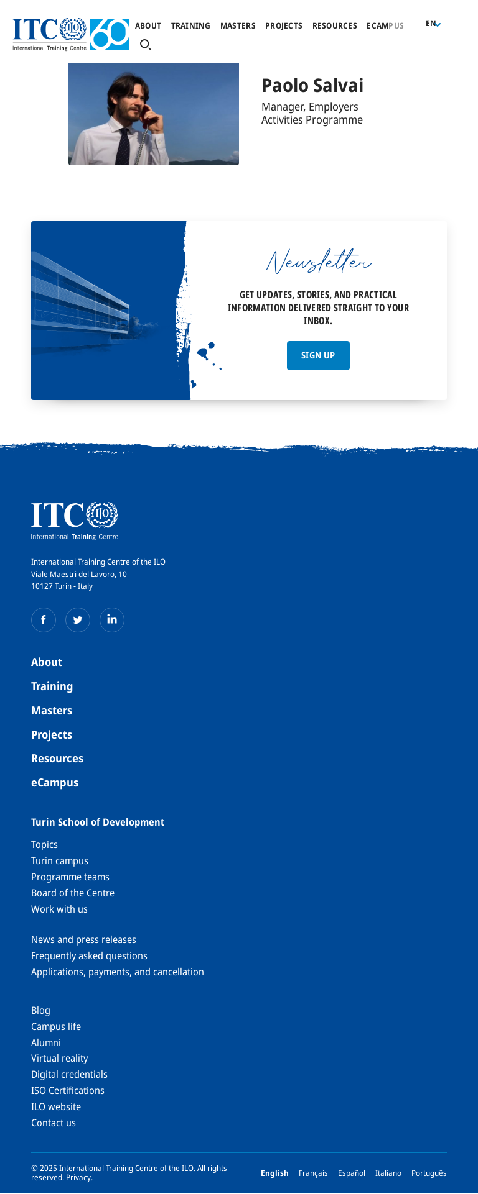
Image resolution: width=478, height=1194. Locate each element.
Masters (238, 25)
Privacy (78, 1177)
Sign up (318, 355)
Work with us (59, 909)
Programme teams (70, 876)
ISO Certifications (68, 1090)
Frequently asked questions (89, 955)
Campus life (56, 1026)
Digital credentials (69, 1074)
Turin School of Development (97, 822)
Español (351, 1172)
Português (429, 1172)
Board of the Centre (73, 893)
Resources (334, 25)
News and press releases (83, 939)
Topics (44, 844)
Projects (283, 25)
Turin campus (59, 860)
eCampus (54, 782)
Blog (40, 1010)
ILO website (56, 1106)
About (148, 25)
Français (313, 1172)
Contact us (53, 1122)
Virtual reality (59, 1058)
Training (191, 25)
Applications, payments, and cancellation (117, 971)
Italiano (388, 1172)
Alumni (46, 1042)
